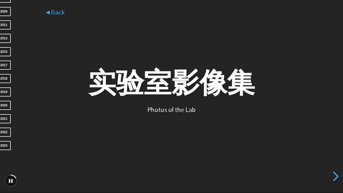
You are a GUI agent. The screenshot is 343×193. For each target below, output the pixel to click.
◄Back (54, 12)
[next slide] (335, 176)
